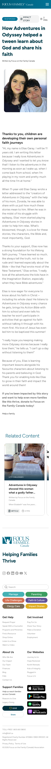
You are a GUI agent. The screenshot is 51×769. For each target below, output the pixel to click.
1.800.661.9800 (19, 729)
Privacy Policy (8, 743)
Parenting (36, 594)
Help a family (8, 413)
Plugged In (31, 672)
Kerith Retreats (33, 665)
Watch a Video (8, 645)
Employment (32, 637)
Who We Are (7, 657)
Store (13, 715)
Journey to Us (33, 657)
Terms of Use (20, 743)
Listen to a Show (9, 641)
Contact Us (7, 680)
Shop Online (7, 637)
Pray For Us (32, 622)
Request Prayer (8, 622)
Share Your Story (34, 626)
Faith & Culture (36, 600)
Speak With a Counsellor (12, 626)
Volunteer (31, 633)
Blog (4, 672)
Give (13, 708)
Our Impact (7, 661)
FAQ (4, 676)
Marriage (13, 594)
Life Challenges (13, 600)
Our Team (6, 665)
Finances (6, 668)
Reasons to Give (9, 698)
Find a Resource (9, 633)
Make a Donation (34, 630)
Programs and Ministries (12, 630)
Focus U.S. (31, 676)
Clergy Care (13, 606)
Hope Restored (33, 661)
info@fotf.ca (7, 733)
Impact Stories (36, 606)
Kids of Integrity (33, 668)
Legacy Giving (8, 702)
